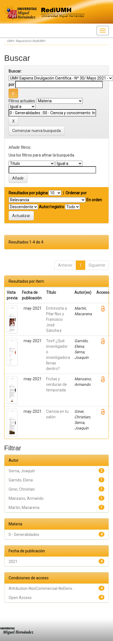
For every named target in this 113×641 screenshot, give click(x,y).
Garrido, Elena (21, 480)
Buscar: (15, 71)
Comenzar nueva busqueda (36, 130)
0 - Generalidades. (24, 534)
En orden (94, 200)
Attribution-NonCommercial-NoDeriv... (41, 588)
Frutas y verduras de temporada (56, 384)
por (11, 84)
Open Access (20, 597)
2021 (13, 561)
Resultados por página (28, 193)
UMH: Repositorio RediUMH (26, 41)
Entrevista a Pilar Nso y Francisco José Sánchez (56, 319)
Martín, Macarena (24, 507)
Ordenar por (76, 193)
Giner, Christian (22, 489)
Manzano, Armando (26, 498)
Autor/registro (51, 207)
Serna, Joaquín (22, 471)
